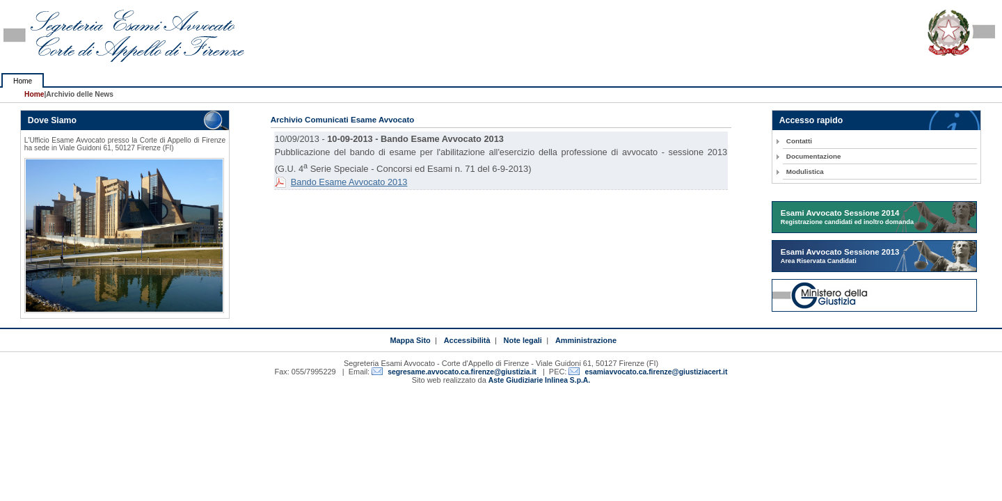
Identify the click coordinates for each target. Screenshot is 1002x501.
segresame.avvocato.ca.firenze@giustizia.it (462, 372)
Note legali (523, 340)
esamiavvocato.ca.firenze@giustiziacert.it (655, 372)
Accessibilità (467, 340)
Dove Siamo (52, 120)
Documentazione (813, 156)
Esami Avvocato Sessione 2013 (840, 256)
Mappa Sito (410, 340)
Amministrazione (586, 340)
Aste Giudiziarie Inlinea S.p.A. (539, 380)
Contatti (799, 141)
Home (22, 81)
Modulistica (805, 171)
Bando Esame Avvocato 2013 (349, 182)
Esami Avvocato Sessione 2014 (847, 217)
